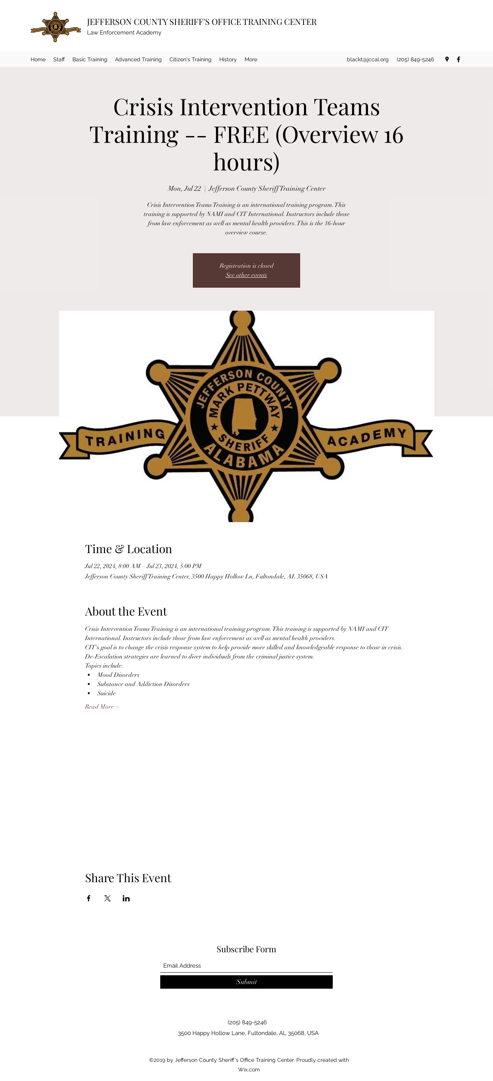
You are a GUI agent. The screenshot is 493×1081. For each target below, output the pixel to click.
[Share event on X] (107, 898)
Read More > (102, 707)
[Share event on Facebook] (88, 898)
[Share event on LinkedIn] (126, 898)
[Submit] (246, 982)
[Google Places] (447, 59)
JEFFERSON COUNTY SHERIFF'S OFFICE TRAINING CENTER (202, 21)
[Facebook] (458, 59)
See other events (246, 275)
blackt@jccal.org (368, 59)
